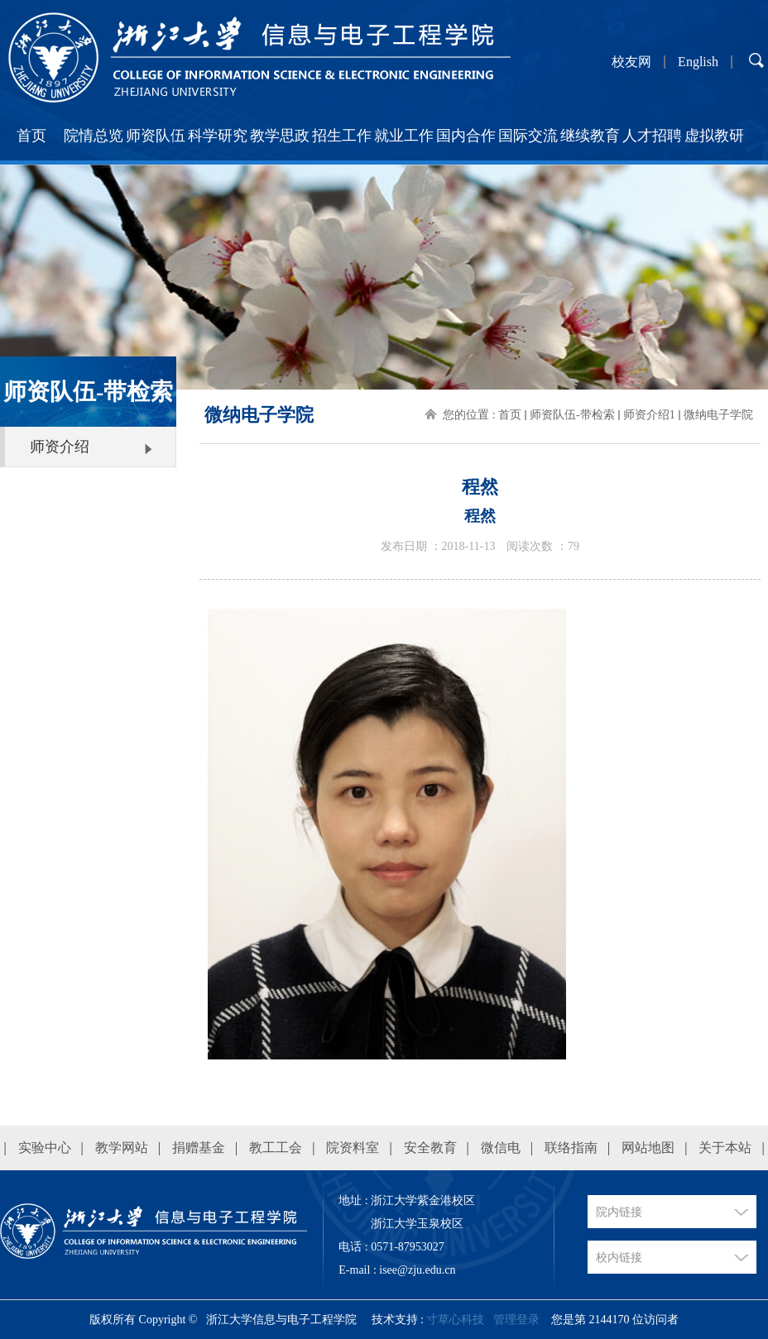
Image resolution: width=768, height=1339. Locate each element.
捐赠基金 (198, 1148)
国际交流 (528, 135)
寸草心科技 (455, 1319)
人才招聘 (652, 135)
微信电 (501, 1148)
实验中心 (44, 1148)
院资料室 (352, 1148)
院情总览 (93, 135)
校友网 (631, 62)
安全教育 (430, 1148)
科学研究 (217, 135)
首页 (31, 135)
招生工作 (342, 135)
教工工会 (275, 1148)
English (698, 62)
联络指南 (571, 1148)
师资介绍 (59, 446)
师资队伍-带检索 (572, 415)
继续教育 (590, 135)
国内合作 (466, 135)
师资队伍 (155, 135)
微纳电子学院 (718, 415)
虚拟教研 (714, 135)
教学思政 (280, 135)
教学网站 (121, 1148)
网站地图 (648, 1148)
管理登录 (516, 1319)
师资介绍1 (649, 415)
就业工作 (404, 135)
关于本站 (724, 1148)
